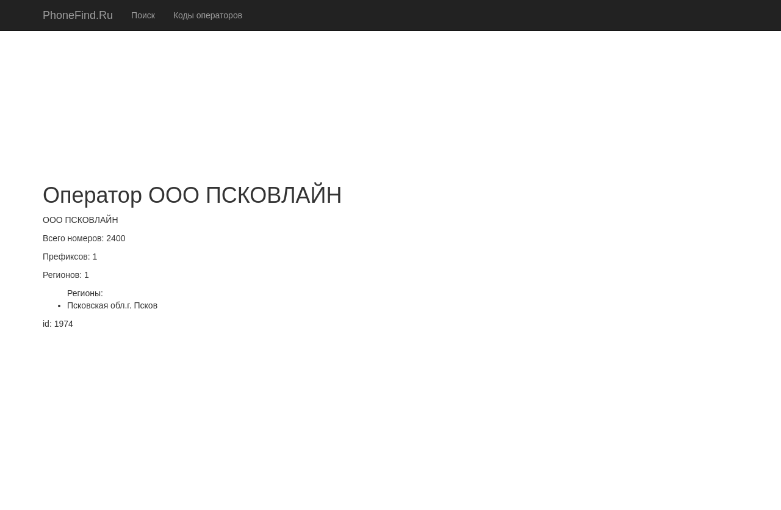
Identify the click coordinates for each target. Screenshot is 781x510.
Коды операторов (207, 15)
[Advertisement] (390, 85)
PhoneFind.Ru (78, 15)
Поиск (143, 15)
